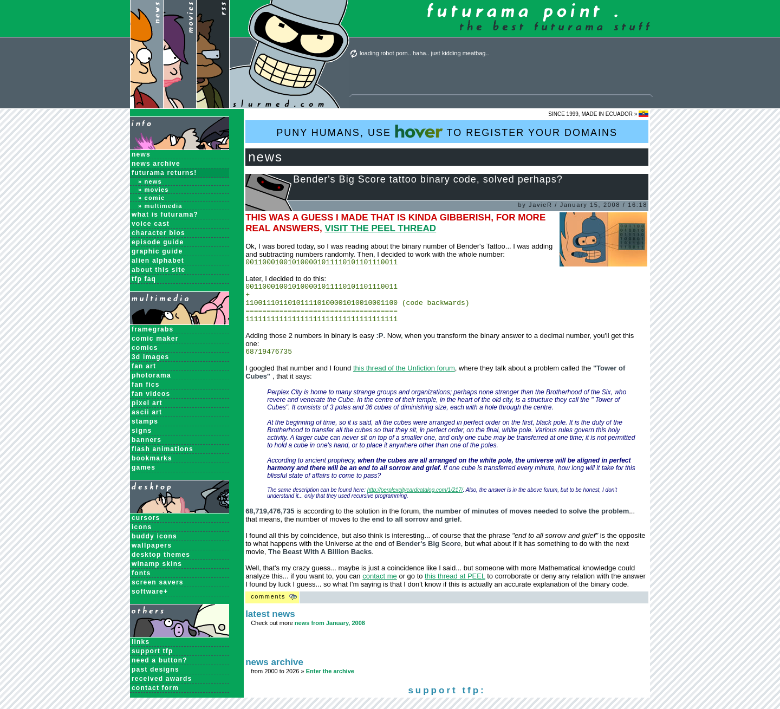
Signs (142, 430)
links (141, 642)
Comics (145, 348)
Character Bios (158, 233)
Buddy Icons (154, 536)
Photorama (151, 375)
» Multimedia (160, 206)
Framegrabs (152, 329)
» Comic (151, 197)
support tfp (152, 651)
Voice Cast (151, 223)
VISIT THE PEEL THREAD (381, 228)
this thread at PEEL (455, 587)
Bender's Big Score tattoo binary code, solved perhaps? (428, 179)
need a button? (159, 660)
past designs (155, 669)
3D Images (151, 357)
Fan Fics (146, 384)
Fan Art (144, 366)
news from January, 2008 (330, 634)
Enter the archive (330, 682)
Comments (268, 607)
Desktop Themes (161, 554)
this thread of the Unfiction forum (404, 379)
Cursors (146, 518)
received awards (162, 678)
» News (150, 181)
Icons (142, 527)
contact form (155, 688)
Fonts (141, 573)
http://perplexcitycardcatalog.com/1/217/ (415, 501)
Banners (146, 440)
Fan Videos (151, 394)
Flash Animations (162, 449)
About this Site (158, 270)
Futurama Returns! (164, 173)
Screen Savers (158, 582)
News (141, 154)
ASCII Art (147, 412)
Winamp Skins (157, 564)
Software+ (150, 591)
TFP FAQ (144, 279)
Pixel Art (147, 403)
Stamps (145, 421)
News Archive (156, 163)
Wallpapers (152, 545)
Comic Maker (155, 338)
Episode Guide (158, 242)
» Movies (153, 189)
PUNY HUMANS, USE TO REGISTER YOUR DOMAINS (447, 131)
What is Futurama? (165, 214)
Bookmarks (152, 458)
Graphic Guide (157, 251)
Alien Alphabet (158, 260)
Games (143, 467)
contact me (379, 587)
